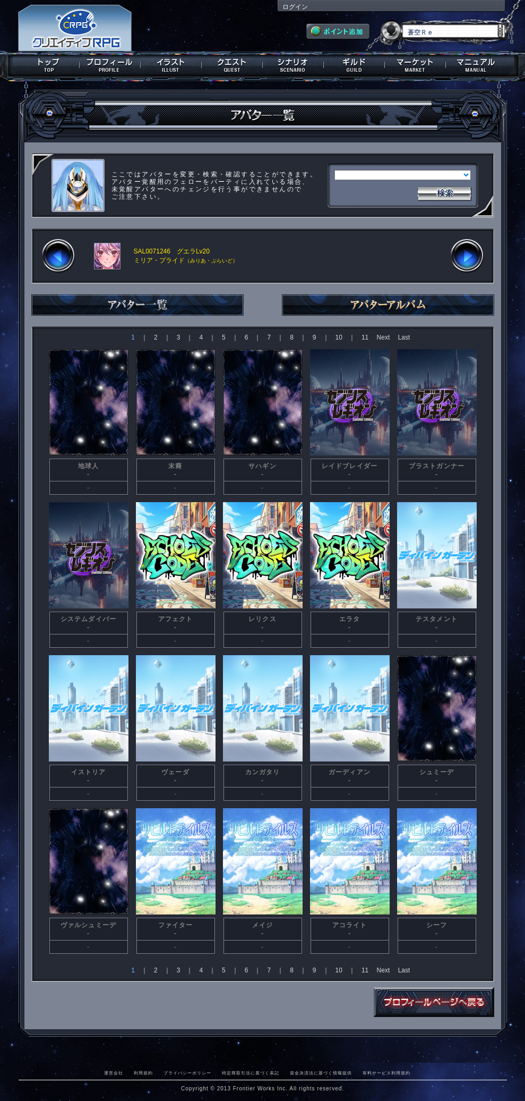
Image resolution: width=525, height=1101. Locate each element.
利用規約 (143, 1072)
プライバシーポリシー (187, 1072)
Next (383, 337)
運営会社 (113, 1072)
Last (404, 337)
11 (365, 337)
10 (338, 337)
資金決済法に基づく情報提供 (321, 1072)
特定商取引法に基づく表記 (250, 1072)
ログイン (295, 7)
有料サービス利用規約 (386, 1072)
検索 (444, 192)
